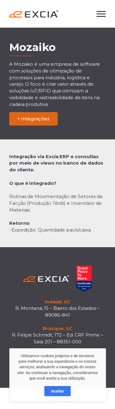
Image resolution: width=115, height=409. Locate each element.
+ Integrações (33, 119)
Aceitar (57, 393)
